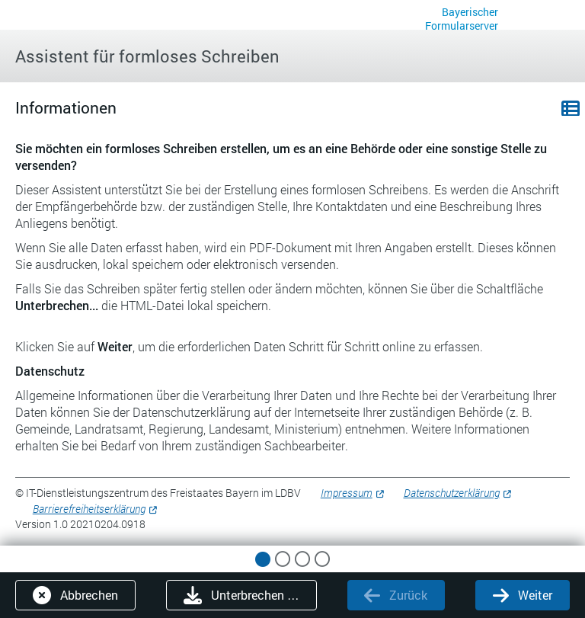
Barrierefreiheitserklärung (89, 508)
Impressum (346, 492)
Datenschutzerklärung (452, 492)
